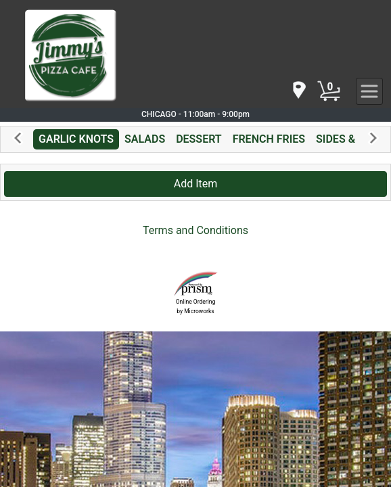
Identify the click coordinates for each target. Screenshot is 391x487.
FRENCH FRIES (269, 139)
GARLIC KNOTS (76, 139)
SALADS (144, 139)
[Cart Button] (328, 91)
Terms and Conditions (195, 230)
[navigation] (298, 90)
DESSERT (199, 139)
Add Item (196, 183)
